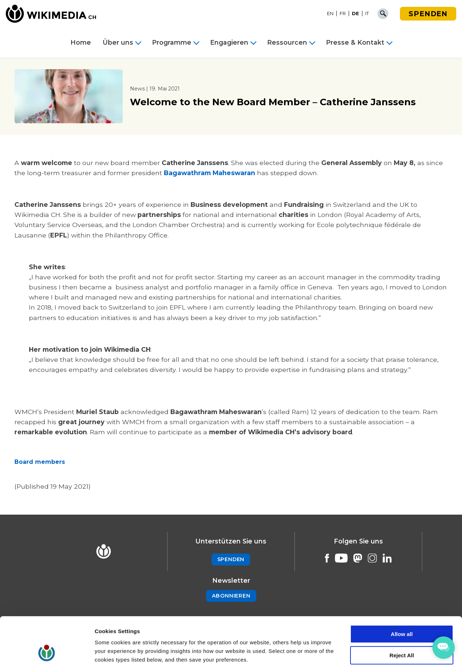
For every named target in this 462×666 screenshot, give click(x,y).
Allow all (402, 589)
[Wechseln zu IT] (367, 14)
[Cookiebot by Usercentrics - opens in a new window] (46, 652)
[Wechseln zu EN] (330, 14)
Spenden (428, 13)
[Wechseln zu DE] (355, 14)
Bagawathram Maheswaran (209, 173)
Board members (40, 461)
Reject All (401, 610)
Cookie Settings (115, 652)
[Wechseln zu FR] (343, 14)
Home (80, 42)
